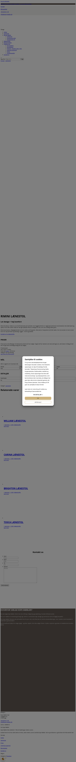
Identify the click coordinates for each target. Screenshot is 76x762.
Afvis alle (38, 402)
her (40, 391)
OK (38, 398)
